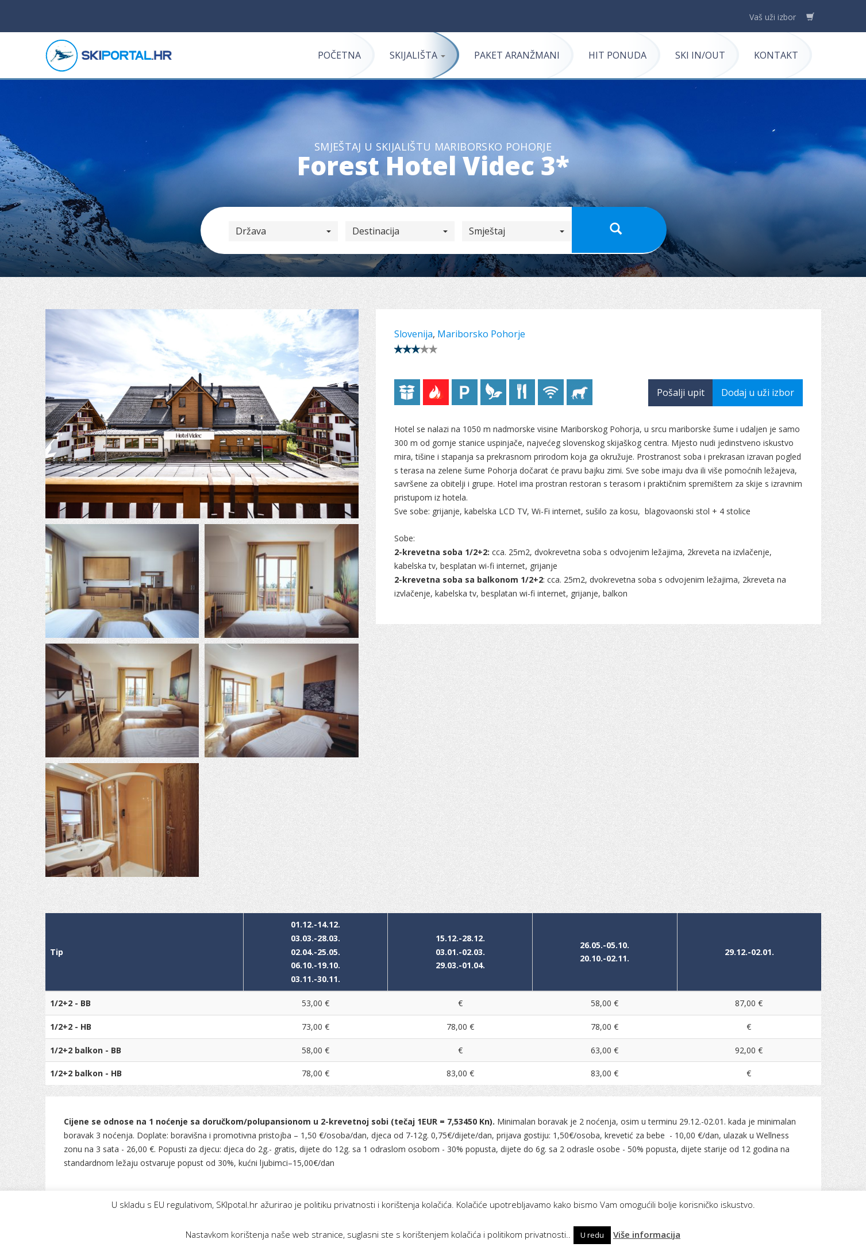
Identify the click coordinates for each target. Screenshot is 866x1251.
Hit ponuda (617, 55)
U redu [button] (592, 1235)
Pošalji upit (681, 392)
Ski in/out (700, 55)
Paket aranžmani (517, 55)
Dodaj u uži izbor (757, 392)
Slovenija (413, 334)
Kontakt (776, 55)
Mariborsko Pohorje (481, 334)
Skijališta (417, 55)
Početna (339, 55)
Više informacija (646, 1234)
